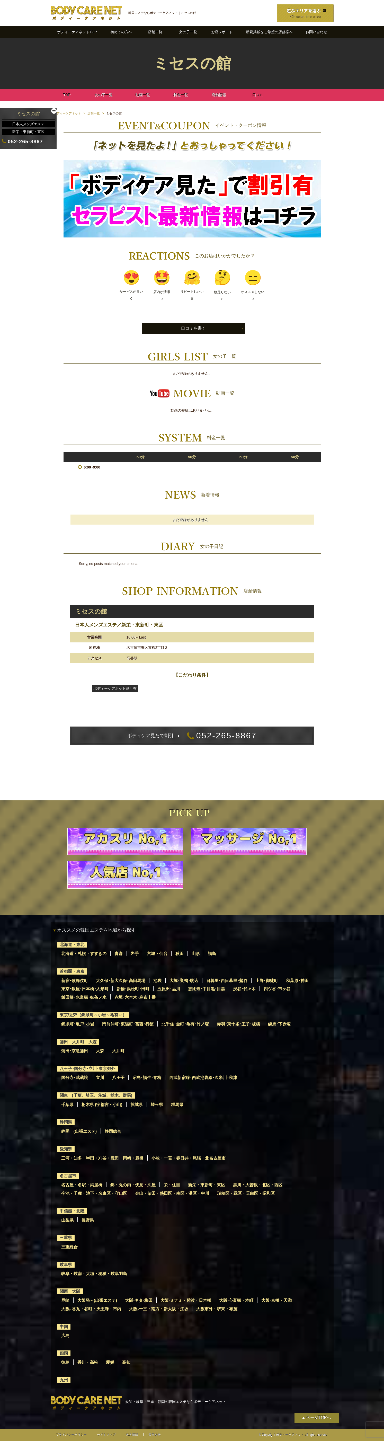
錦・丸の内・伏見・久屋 (133, 1185)
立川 (100, 1077)
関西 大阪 (70, 1291)
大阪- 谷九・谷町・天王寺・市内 (91, 1309)
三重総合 (69, 1247)
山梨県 (67, 1220)
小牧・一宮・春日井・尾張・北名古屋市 (188, 1158)
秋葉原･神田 (297, 980)
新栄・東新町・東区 (206, 1185)
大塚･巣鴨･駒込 (183, 980)
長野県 (88, 1220)
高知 (126, 1362)
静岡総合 (113, 1131)
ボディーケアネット (67, 113)
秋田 (179, 953)
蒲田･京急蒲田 (74, 1051)
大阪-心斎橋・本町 (236, 1300)
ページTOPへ (318, 1417)
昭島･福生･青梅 (146, 1077)
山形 (196, 953)
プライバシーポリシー (71, 1435)
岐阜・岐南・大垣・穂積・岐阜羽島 (94, 1273)
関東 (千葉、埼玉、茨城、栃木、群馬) (96, 1095)
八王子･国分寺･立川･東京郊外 (87, 1068)
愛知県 (66, 1149)
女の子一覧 (188, 32)
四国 (64, 1353)
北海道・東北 (72, 944)
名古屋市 (68, 1176)
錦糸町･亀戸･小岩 (77, 1024)
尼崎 (65, 1300)
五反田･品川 (168, 989)
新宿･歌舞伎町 (74, 980)
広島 (65, 1335)
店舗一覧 (155, 32)
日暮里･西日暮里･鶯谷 (226, 980)
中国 (64, 1326)
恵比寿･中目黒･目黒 (206, 989)
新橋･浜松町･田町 (133, 989)
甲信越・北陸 (72, 1211)
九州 (64, 1380)
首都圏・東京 (72, 971)
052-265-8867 (192, 736)
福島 (212, 953)
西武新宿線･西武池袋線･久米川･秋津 (203, 1077)
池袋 (157, 980)
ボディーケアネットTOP (77, 32)
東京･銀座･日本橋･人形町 (85, 989)
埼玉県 (157, 1104)
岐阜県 (66, 1264)
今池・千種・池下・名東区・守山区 (94, 1193)
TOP (67, 95)
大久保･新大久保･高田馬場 (120, 980)
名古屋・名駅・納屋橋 (81, 1185)
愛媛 (110, 1362)
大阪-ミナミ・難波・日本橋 (185, 1300)
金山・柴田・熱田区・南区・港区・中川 (172, 1193)
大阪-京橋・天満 (276, 1300)
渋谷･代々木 (244, 989)
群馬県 (177, 1104)
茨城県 (136, 1104)
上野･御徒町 (266, 980)
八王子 (118, 1077)
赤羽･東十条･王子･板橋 (238, 1024)
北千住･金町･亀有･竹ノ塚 (185, 1024)
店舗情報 (219, 95)
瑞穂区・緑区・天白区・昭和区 (246, 1193)
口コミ (258, 95)
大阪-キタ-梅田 (139, 1300)
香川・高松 (87, 1362)
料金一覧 (181, 95)
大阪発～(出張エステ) (97, 1300)
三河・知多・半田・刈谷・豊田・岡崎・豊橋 (102, 1158)
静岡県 (66, 1122)
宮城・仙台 (157, 953)
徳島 (65, 1362)
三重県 (66, 1237)
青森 (118, 953)
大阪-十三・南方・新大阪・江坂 (158, 1309)
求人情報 (132, 1435)
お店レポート (222, 32)
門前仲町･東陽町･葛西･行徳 (128, 1024)
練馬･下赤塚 (279, 1024)
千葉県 (67, 1104)
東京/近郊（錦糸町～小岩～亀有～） (93, 1015)
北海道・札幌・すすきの (83, 953)
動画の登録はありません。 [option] (192, 410)
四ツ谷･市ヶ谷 (277, 989)
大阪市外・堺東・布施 (216, 1309)
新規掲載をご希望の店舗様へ (269, 32)
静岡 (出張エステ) (79, 1131)
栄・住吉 (172, 1185)
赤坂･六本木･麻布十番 (135, 997)
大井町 (118, 1051)
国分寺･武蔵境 (74, 1077)
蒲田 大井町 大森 (78, 1042)
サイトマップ (106, 1435)
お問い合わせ (316, 32)
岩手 (135, 953)
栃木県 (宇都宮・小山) (102, 1104)
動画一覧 (143, 95)
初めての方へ (121, 32)
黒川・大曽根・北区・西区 (257, 1185)
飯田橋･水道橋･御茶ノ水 (83, 997)
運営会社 (154, 1435)
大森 (100, 1051)
